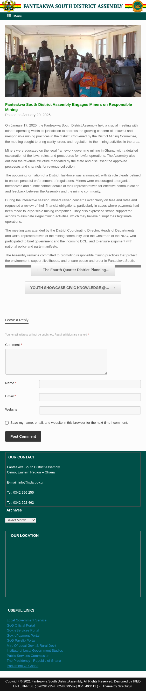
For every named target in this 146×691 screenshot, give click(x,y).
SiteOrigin (125, 686)
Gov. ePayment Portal (23, 635)
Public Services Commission (28, 656)
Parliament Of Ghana (22, 666)
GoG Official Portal (21, 625)
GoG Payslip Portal (21, 640)
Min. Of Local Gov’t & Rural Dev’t (31, 646)
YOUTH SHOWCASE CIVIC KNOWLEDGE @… (73, 288)
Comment (13, 345)
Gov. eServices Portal (23, 630)
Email (10, 396)
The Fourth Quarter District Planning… (73, 270)
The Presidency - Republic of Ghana (34, 661)
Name (10, 383)
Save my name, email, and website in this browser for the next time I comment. (69, 423)
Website (11, 409)
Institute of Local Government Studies (35, 650)
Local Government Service (26, 620)
